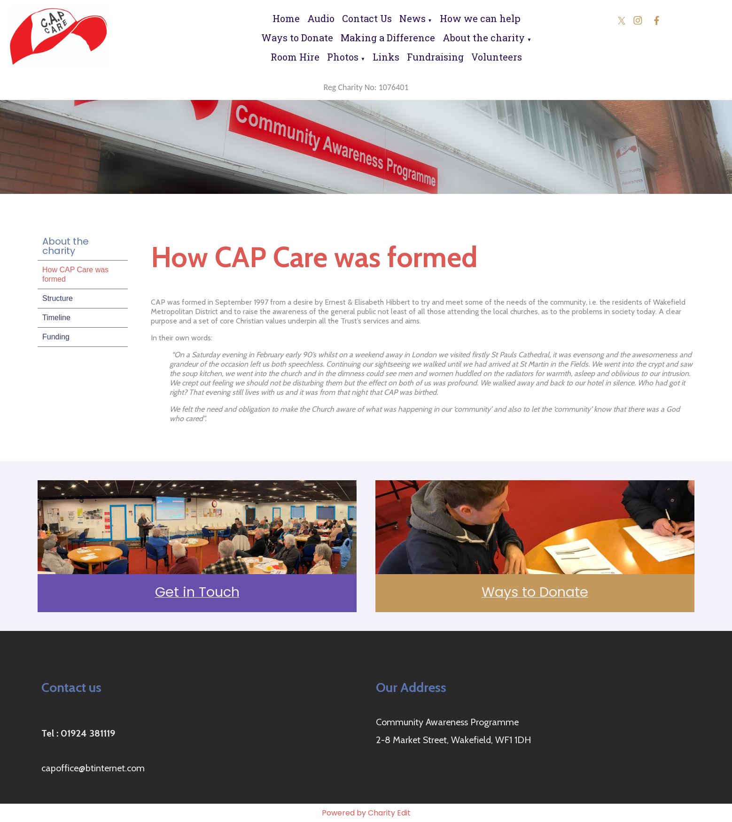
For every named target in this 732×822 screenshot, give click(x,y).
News (412, 18)
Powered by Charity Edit (366, 812)
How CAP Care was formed (75, 274)
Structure (57, 298)
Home (286, 18)
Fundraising (435, 57)
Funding (56, 337)
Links (386, 57)
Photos (342, 57)
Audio (321, 18)
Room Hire (295, 57)
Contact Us (367, 18)
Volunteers (496, 57)
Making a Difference (388, 37)
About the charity (484, 37)
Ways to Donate (297, 37)
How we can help (480, 18)
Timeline (56, 318)
